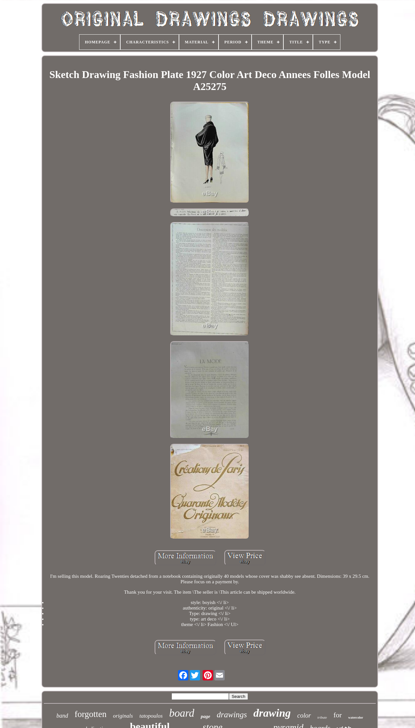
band (62, 715)
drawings (232, 714)
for (337, 715)
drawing (272, 713)
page (205, 716)
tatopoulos (151, 716)
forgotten (90, 714)
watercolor (355, 717)
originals (123, 716)
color (304, 715)
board (182, 713)
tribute (322, 717)
